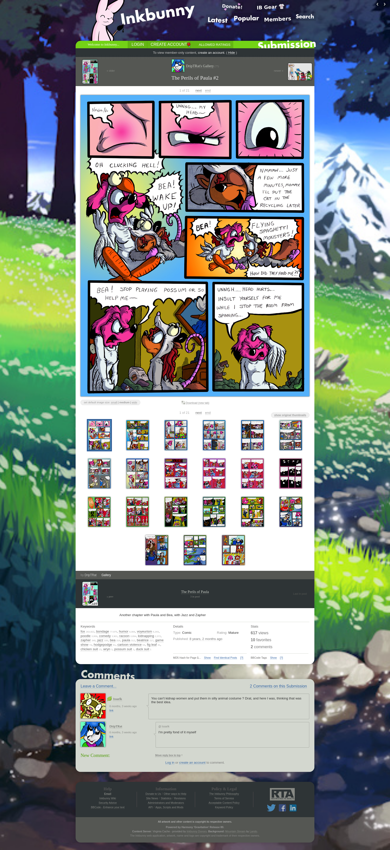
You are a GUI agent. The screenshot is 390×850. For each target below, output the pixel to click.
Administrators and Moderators (166, 802)
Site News (152, 798)
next (198, 90)
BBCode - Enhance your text (107, 807)
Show (207, 657)
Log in (169, 762)
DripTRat (91, 575)
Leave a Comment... (98, 686)
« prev (110, 596)
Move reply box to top (168, 755)
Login (138, 44)
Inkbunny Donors (197, 831)
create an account (211, 52)
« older (111, 70)
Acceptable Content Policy (224, 802)
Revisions (180, 798)
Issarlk (117, 699)
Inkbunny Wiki (107, 798)
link (111, 710)
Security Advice (108, 802)
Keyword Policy (224, 807)
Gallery (106, 575)
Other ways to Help (175, 793)
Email (107, 793)
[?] (241, 657)
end (208, 90)
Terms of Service (224, 798)
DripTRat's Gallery (202, 66)
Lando (253, 831)
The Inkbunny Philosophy (224, 793)
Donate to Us (153, 793)
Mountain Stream (235, 831)
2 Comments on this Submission (278, 686)
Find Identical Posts (225, 657)
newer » (278, 70)
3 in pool (195, 596)
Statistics (166, 798)
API (150, 807)
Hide (231, 52)
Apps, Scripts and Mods (169, 807)
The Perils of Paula (195, 592)
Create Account (169, 44)
